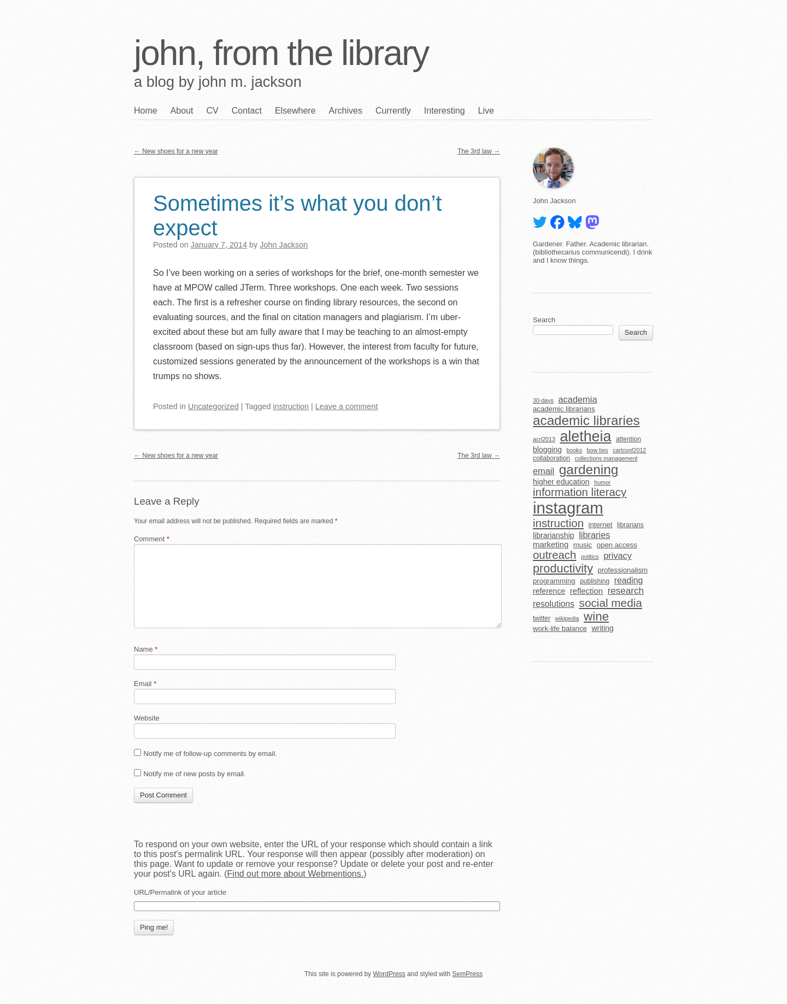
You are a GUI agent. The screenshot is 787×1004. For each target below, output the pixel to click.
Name (145, 649)
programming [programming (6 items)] (554, 581)
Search (544, 320)
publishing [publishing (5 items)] (594, 581)
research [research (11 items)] (626, 591)
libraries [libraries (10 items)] (594, 535)
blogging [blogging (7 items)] (547, 449)
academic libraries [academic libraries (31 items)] (586, 420)
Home (145, 110)
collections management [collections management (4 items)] (606, 458)
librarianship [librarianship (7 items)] (553, 535)
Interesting (444, 110)
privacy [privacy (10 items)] (617, 555)
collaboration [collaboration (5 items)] (551, 458)
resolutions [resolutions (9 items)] (553, 604)
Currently (393, 110)
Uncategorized (213, 406)
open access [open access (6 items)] (617, 545)
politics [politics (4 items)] (590, 556)
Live (486, 110)
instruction (291, 406)
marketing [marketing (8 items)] (550, 544)
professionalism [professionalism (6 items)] (623, 570)
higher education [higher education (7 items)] (561, 481)
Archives (345, 110)
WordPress (389, 974)
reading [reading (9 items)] (628, 580)
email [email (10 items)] (543, 471)
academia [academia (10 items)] (577, 399)
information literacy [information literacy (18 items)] (579, 492)
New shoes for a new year (176, 151)
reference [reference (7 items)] (549, 591)
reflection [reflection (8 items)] (586, 591)
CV (213, 110)
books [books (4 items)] (574, 450)
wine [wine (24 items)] (596, 616)
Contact (247, 110)
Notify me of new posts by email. (194, 774)
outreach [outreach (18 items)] (554, 555)
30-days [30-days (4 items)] (543, 400)
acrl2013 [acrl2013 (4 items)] (544, 439)
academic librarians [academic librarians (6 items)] (564, 409)
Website (147, 718)
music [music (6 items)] (582, 545)
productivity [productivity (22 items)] (563, 568)
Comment (151, 539)
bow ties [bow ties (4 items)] (597, 450)
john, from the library (281, 53)
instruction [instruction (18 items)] (558, 523)
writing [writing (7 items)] (602, 628)
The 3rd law (478, 151)
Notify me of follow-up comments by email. (210, 753)
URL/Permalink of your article (180, 892)
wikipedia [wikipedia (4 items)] (567, 618)
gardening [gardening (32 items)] (589, 469)
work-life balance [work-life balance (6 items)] (560, 628)
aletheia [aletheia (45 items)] (585, 436)
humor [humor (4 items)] (602, 482)
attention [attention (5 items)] (628, 439)
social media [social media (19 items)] (610, 603)
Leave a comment (346, 406)
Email (145, 684)
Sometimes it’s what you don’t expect (297, 215)
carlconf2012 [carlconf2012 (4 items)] (629, 450)
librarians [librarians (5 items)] (630, 525)
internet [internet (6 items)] (601, 525)
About (182, 110)
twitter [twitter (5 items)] (541, 618)
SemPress (468, 974)
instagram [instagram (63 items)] (568, 508)
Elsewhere (295, 110)
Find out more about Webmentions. (295, 873)
